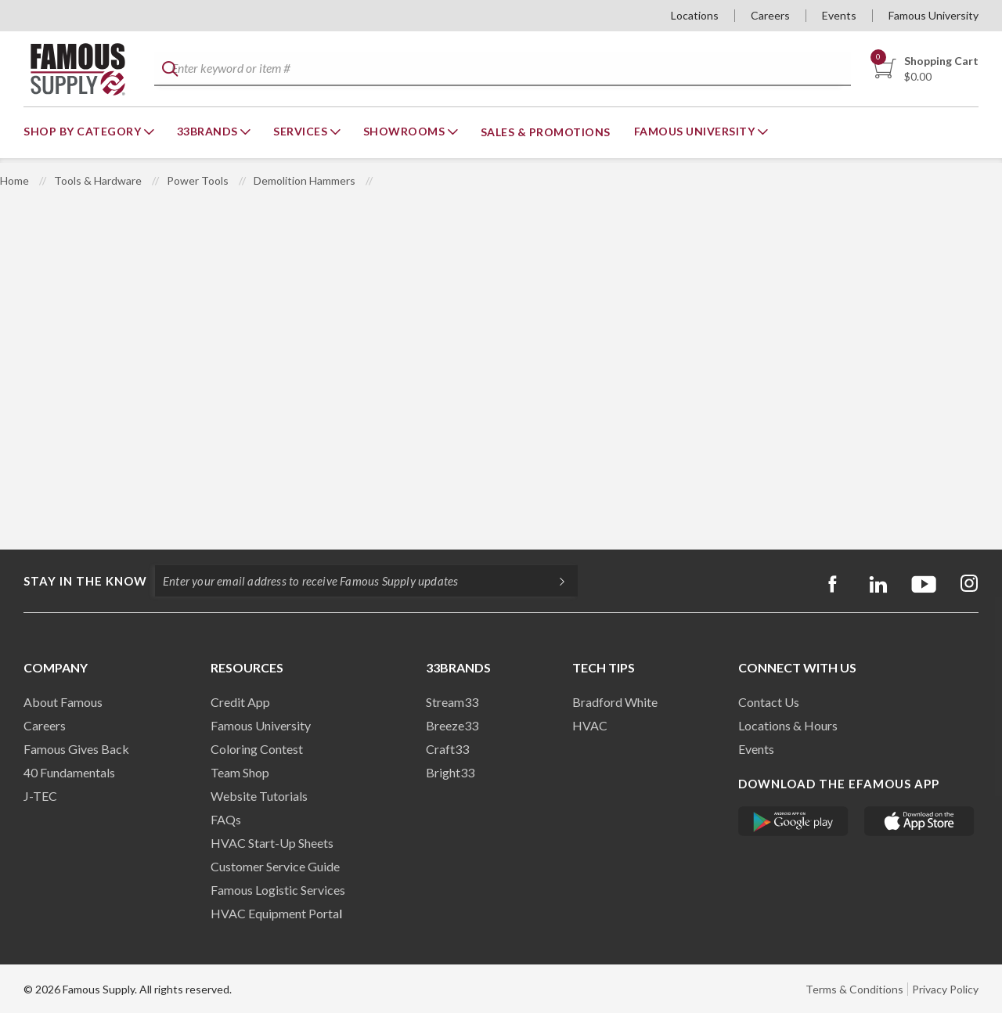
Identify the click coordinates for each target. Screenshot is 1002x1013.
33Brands (209, 131)
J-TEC (40, 795)
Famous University (933, 15)
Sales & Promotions (546, 132)
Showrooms (405, 131)
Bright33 (450, 772)
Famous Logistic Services (278, 889)
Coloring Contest (257, 748)
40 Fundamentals (69, 772)
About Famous (63, 701)
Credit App (240, 701)
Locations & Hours (788, 725)
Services (301, 131)
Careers (770, 15)
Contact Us (768, 701)
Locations (695, 15)
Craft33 (447, 748)
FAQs (226, 819)
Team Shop (240, 772)
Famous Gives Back (76, 748)
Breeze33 (452, 725)
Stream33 (452, 701)
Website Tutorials (259, 795)
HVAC (589, 725)
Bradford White (615, 701)
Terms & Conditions (854, 989)
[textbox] (502, 69)
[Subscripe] (554, 581)
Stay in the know (85, 581)
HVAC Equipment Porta (275, 913)
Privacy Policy (945, 989)
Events (839, 15)
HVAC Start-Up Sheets (272, 842)
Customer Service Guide (275, 866)
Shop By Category (83, 131)
